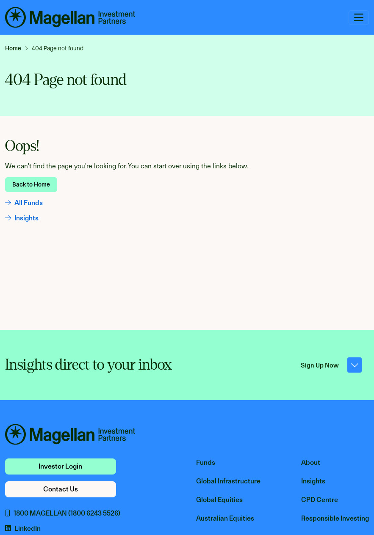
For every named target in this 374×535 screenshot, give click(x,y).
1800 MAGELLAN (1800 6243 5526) (62, 513)
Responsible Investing (335, 518)
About (310, 462)
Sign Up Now (331, 365)
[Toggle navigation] (359, 17)
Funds (205, 462)
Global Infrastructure (228, 481)
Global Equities (219, 500)
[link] (16, 48)
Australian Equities (225, 518)
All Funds (24, 203)
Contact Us (60, 489)
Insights (22, 218)
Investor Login (60, 466)
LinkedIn (23, 528)
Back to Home (31, 184)
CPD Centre (319, 500)
